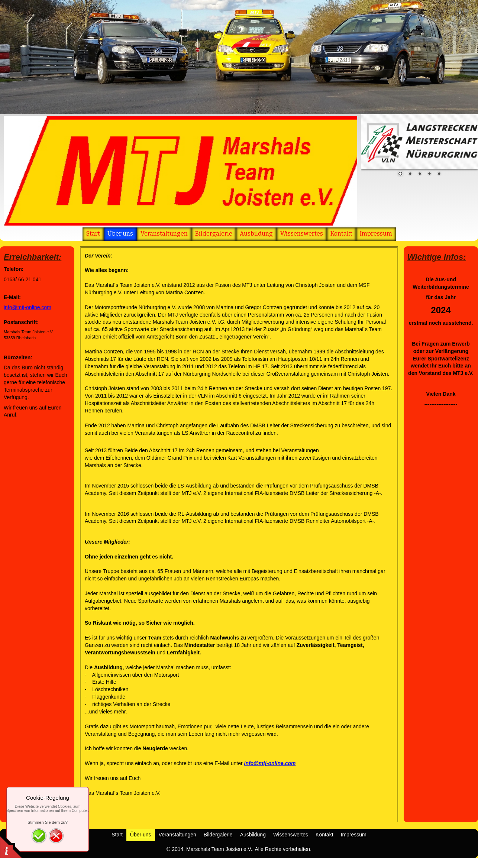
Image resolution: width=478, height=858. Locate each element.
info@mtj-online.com (27, 307)
